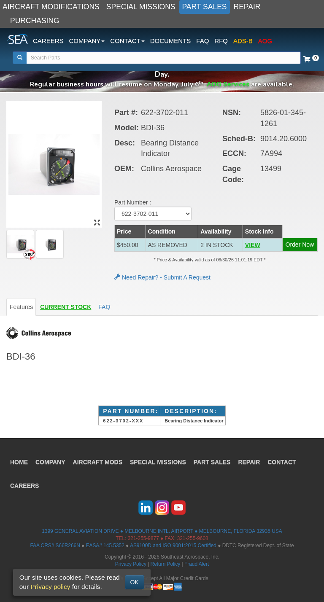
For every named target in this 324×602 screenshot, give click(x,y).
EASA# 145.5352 (105, 545)
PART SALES (204, 7)
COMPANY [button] (87, 40)
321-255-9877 (143, 538)
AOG (265, 40)
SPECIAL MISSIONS (141, 7)
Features (21, 307)
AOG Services (228, 84)
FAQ (202, 40)
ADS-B (243, 40)
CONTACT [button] (127, 40)
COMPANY (50, 462)
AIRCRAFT (97, 462)
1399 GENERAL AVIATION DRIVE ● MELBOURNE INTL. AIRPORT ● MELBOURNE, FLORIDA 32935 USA (162, 531)
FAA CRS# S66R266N (55, 545)
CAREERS (48, 40)
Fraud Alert (196, 564)
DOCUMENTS (170, 40)
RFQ (221, 40)
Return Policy (166, 564)
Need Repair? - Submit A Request (162, 277)
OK (134, 582)
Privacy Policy (130, 564)
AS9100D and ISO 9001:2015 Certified (173, 545)
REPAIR (247, 7)
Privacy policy (50, 586)
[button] (262, 245)
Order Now (300, 244)
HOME (19, 462)
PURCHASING (34, 20)
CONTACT (281, 462)
